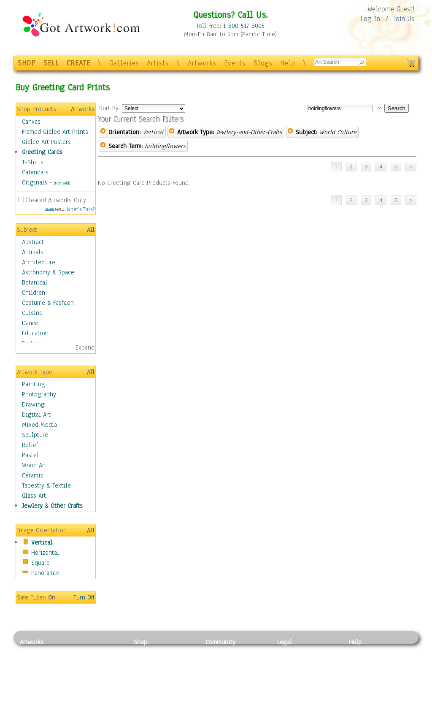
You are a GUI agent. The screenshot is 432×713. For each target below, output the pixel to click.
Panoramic (45, 573)
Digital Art (36, 414)
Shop (140, 642)
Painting (33, 384)
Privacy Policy (296, 651)
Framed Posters (154, 661)
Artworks (202, 63)
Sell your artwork (229, 689)
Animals (32, 252)
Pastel (30, 455)
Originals (34, 182)
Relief (30, 445)
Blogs (263, 63)
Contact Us (363, 651)
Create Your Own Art (161, 708)
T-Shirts (32, 162)
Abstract (33, 242)
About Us (361, 670)
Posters (144, 670)
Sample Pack (366, 661)
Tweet (357, 708)
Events (235, 63)
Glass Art (34, 495)
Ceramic (32, 475)
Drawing (33, 404)
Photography (39, 394)
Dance (30, 323)
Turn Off (83, 597)
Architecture (38, 262)
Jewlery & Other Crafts (52, 506)
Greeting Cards (42, 152)
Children (33, 292)
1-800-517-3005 (244, 26)
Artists (158, 63)
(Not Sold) (62, 183)
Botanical (34, 282)
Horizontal (45, 552)
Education (35, 333)
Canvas (31, 121)
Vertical (41, 542)
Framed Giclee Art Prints (55, 131)
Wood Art (34, 465)
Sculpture (35, 435)
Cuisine (32, 313)
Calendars (35, 172)
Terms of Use (294, 661)
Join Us (404, 19)
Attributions (291, 670)
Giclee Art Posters (46, 142)
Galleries (124, 63)
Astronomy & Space (48, 272)
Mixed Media (39, 424)
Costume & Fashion (48, 302)
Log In (370, 19)
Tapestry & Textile (46, 485)
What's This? (69, 209)
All (90, 229)
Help (287, 63)
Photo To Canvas (156, 651)
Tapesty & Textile (98, 689)
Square (40, 562)
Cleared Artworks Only (55, 200)
